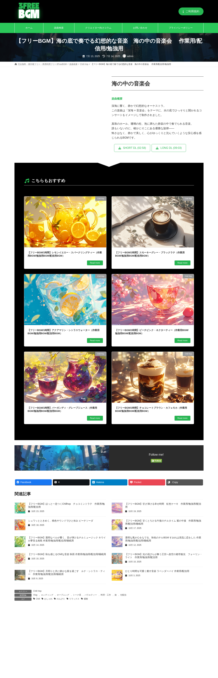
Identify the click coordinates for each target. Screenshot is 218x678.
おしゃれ (48, 599)
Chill (38, 599)
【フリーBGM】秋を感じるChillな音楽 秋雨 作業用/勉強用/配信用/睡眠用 (67, 554)
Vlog (35, 595)
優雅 (86, 599)
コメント (21, 629)
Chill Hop (37, 591)
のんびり (61, 599)
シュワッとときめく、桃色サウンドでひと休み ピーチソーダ (60, 520)
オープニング (63, 595)
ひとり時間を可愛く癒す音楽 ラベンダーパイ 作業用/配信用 (157, 571)
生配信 (123, 595)
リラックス (74, 599)
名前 (18, 675)
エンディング (47, 595)
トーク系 (77, 595)
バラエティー (91, 595)
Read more (95, 263)
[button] (191, 11)
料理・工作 (106, 595)
